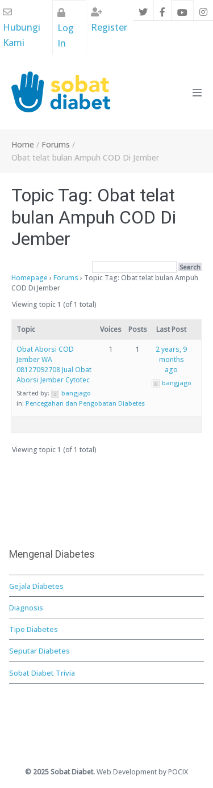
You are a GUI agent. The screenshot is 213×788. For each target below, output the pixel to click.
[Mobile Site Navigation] (197, 92)
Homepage (29, 278)
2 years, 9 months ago (171, 359)
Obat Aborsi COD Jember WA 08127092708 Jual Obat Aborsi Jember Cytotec (53, 364)
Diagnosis (26, 607)
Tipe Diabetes (33, 629)
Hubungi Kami (21, 28)
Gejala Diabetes (36, 586)
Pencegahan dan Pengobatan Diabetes (85, 403)
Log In (65, 28)
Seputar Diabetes (39, 651)
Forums (65, 278)
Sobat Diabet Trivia (42, 673)
